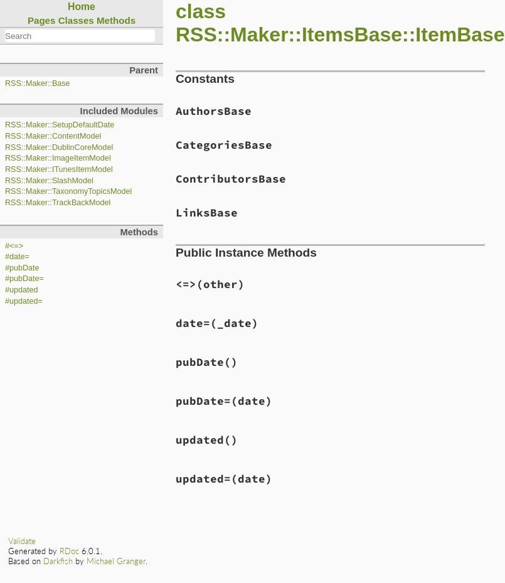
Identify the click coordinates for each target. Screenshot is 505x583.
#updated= (24, 301)
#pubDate (22, 268)
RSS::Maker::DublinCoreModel (59, 147)
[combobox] (80, 35)
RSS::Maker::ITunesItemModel (59, 169)
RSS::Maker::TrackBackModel (57, 202)
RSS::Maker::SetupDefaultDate (59, 124)
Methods (116, 20)
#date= (17, 256)
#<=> (14, 246)
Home (81, 6)
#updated (21, 290)
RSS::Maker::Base (37, 83)
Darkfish (58, 561)
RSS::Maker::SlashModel (49, 180)
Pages (42, 20)
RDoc (69, 551)
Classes (76, 20)
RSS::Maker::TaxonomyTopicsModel (68, 191)
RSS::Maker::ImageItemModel (58, 158)
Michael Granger (116, 561)
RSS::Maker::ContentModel (53, 136)
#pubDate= (24, 278)
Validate (22, 541)
